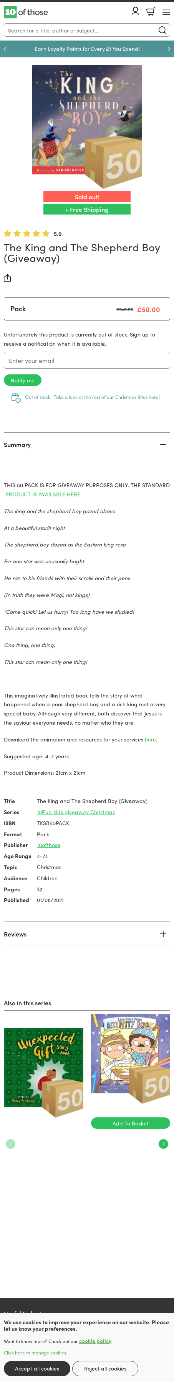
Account (135, 11)
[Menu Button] (166, 12)
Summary (17, 444)
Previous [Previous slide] (5, 49)
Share (8, 278)
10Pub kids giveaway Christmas (76, 812)
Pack (18, 308)
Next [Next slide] (169, 49)
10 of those (26, 12)
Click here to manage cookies (35, 1352)
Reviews (15, 934)
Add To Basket (131, 1123)
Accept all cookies (37, 1368)
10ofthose (48, 845)
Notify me (23, 380)
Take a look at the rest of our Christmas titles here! (107, 396)
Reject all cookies (105, 1368)
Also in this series (27, 1002)
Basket (151, 11)
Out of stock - (92, 396)
